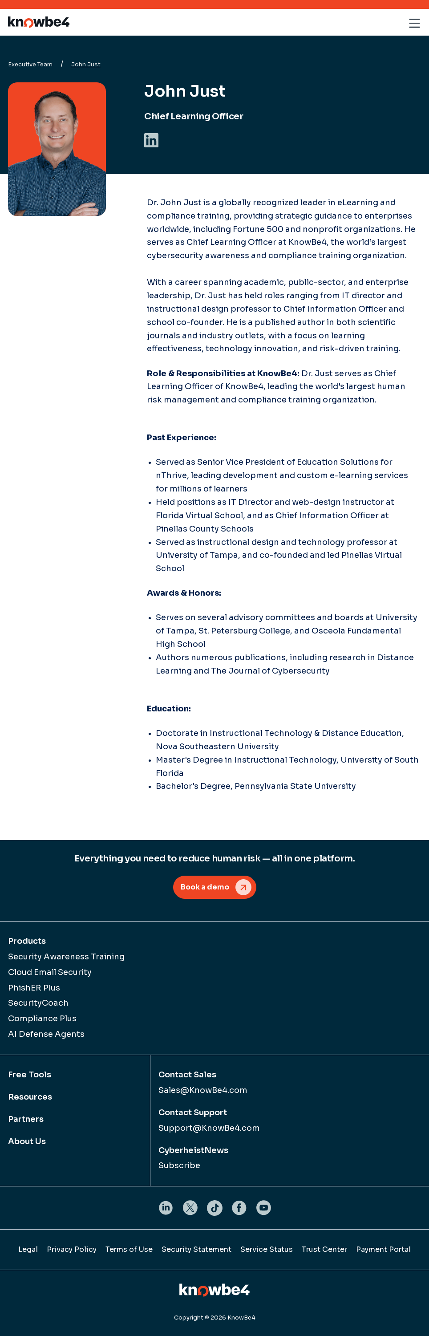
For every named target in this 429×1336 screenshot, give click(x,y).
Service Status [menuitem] (266, 1249)
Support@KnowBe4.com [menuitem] (209, 1128)
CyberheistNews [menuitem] (193, 1150)
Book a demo (205, 887)
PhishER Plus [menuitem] (34, 988)
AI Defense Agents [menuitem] (46, 1034)
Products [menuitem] (27, 941)
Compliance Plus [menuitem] (42, 1018)
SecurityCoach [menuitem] (38, 1003)
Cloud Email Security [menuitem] (50, 972)
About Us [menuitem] (27, 1141)
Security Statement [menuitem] (196, 1249)
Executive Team (30, 64)
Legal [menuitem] (28, 1249)
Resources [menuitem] (30, 1097)
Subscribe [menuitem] (179, 1165)
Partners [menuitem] (26, 1119)
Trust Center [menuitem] (324, 1249)
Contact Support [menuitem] (192, 1112)
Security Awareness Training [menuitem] (66, 957)
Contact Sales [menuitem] (187, 1075)
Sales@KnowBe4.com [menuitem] (202, 1090)
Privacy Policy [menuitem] (72, 1249)
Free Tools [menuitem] (29, 1075)
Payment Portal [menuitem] (383, 1249)
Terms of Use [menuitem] (129, 1249)
